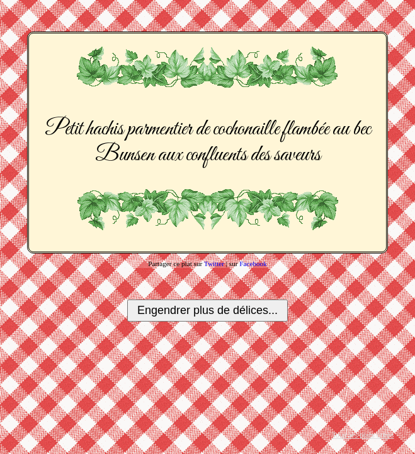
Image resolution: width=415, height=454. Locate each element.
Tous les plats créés (363, 435)
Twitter (214, 263)
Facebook (253, 263)
